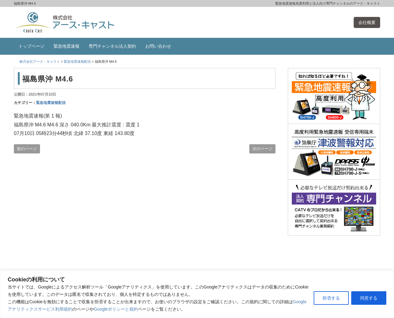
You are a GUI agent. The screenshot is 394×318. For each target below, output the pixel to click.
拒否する (331, 298)
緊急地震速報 (66, 46)
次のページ (262, 148)
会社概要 (367, 22)
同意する (368, 298)
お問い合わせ (158, 46)
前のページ (27, 148)
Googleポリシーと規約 (116, 309)
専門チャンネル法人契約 (112, 46)
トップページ (31, 46)
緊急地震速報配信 (51, 103)
